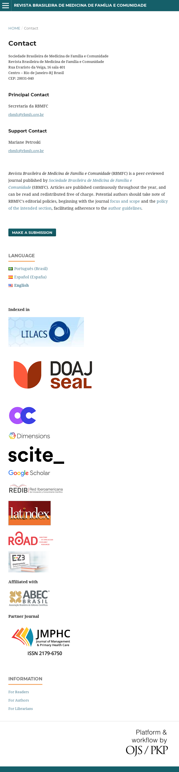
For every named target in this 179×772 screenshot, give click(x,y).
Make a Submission (32, 232)
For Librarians (20, 708)
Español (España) (30, 277)
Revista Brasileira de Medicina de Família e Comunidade (80, 5)
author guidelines (124, 208)
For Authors (18, 700)
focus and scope (125, 201)
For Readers (18, 691)
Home (14, 28)
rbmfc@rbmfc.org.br (26, 114)
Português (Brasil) (31, 268)
